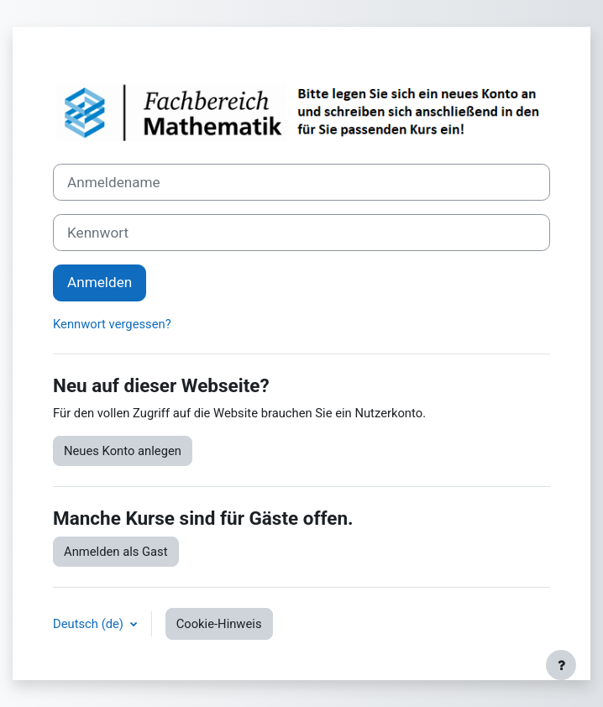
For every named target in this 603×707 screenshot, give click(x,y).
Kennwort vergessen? (112, 324)
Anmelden (99, 282)
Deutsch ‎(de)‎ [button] (90, 623)
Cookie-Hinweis (219, 623)
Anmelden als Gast (116, 551)
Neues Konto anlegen (122, 450)
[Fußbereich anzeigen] (561, 665)
